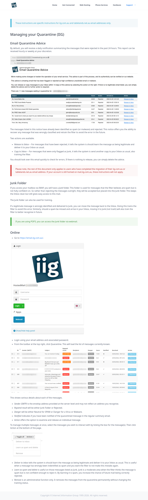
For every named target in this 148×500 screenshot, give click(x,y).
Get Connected (65, 5)
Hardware (116, 5)
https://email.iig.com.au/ (31, 238)
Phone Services (100, 5)
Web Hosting (82, 5)
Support (129, 5)
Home (51, 5)
